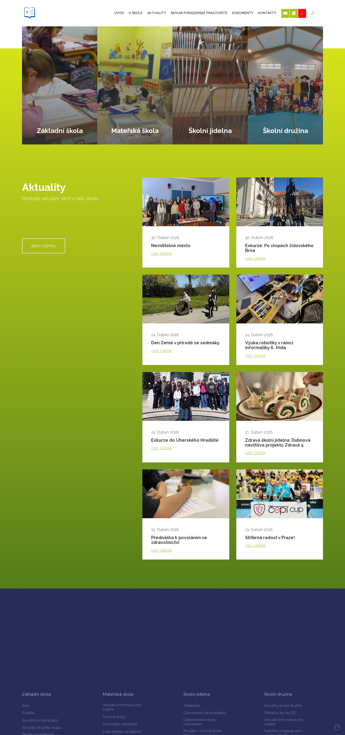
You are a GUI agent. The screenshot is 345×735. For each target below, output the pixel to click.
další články (43, 245)
